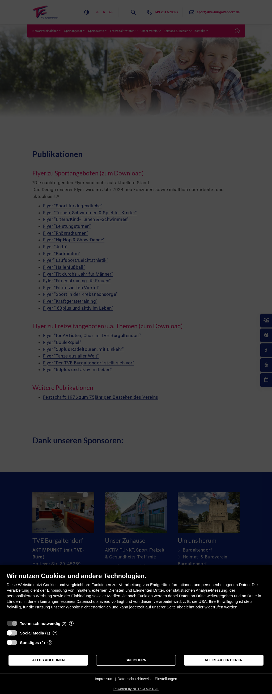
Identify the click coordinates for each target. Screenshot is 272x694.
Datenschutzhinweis (134, 679)
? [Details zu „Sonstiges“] (50, 643)
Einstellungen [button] (166, 679)
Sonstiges (29, 642)
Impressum (104, 679)
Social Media (32, 633)
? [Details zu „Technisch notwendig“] (71, 623)
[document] (136, 595)
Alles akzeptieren (224, 660)
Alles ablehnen (48, 660)
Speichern (136, 660)
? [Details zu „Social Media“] (55, 633)
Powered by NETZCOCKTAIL (136, 689)
